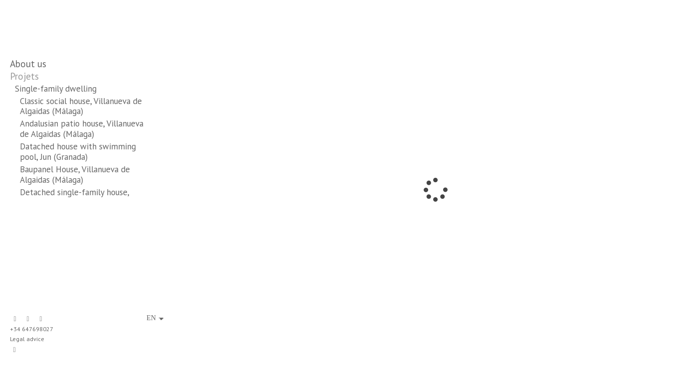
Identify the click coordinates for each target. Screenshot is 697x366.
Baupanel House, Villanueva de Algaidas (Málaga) (75, 174)
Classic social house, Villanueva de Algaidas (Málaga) (81, 106)
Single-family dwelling (56, 88)
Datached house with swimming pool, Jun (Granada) (78, 151)
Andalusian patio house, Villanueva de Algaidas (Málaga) (81, 128)
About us (28, 64)
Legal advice (27, 339)
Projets (24, 76)
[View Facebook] (15, 319)
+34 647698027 (31, 329)
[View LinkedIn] (28, 319)
